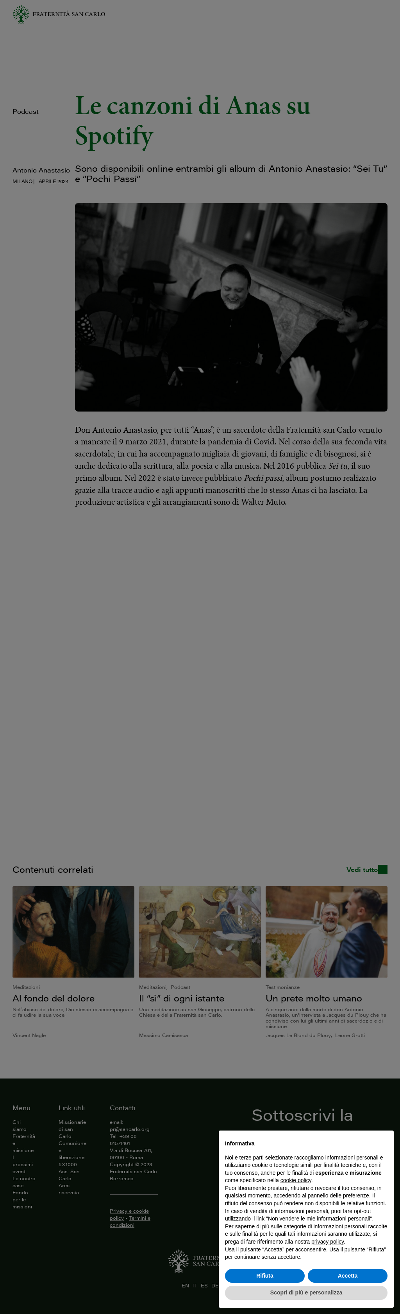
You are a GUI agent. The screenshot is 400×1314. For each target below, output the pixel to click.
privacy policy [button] (327, 1242)
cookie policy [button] (295, 1180)
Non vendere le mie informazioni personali (319, 1218)
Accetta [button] (348, 1276)
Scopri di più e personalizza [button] (306, 1292)
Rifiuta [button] (264, 1276)
